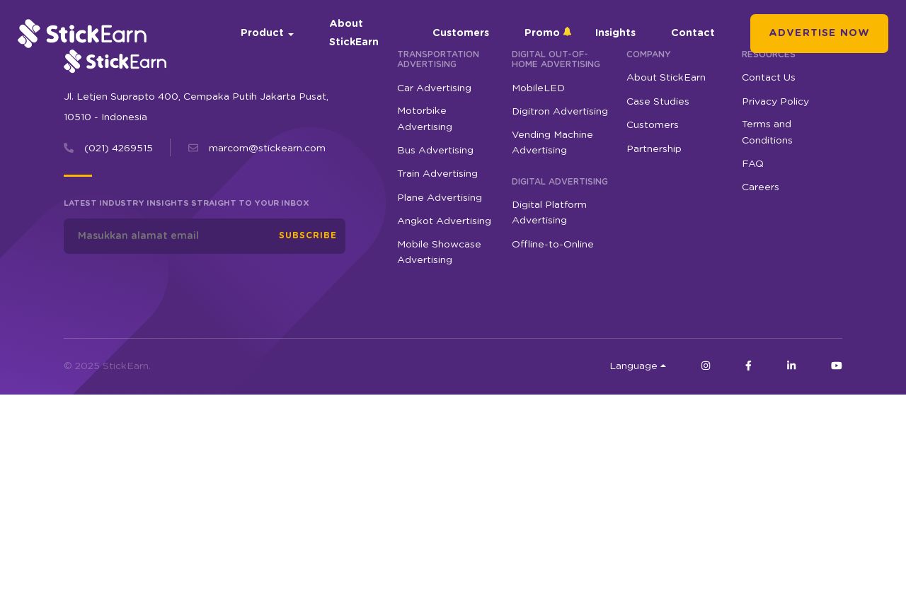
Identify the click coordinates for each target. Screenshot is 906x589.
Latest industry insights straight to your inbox (186, 203)
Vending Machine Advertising (552, 143)
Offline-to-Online (553, 245)
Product (262, 33)
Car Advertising (434, 88)
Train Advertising (437, 174)
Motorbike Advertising (424, 119)
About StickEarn (354, 33)
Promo (542, 33)
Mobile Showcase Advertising (439, 252)
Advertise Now (819, 33)
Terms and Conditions (767, 132)
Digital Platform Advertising (549, 213)
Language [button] (633, 366)
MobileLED (538, 88)
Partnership (654, 149)
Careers (760, 187)
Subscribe (308, 235)
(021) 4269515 (118, 148)
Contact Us (769, 78)
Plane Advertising (439, 198)
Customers (460, 33)
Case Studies (657, 102)
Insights (615, 33)
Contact (693, 33)
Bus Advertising (435, 151)
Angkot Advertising (444, 221)
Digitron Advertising (560, 112)
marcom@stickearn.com (267, 148)
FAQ (753, 164)
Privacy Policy (775, 102)
